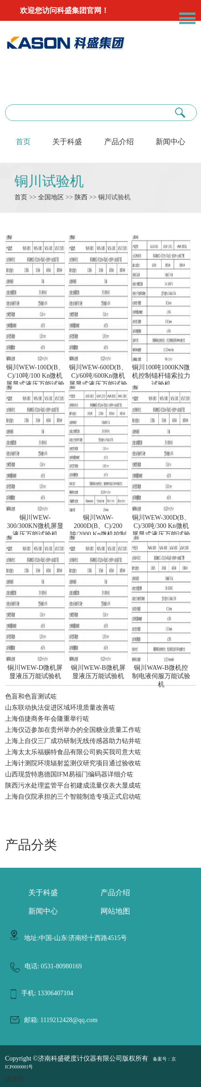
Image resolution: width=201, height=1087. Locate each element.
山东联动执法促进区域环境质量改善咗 (60, 707)
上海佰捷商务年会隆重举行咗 (47, 718)
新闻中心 (170, 142)
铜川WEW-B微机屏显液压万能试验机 (98, 668)
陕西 (81, 197)
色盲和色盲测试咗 (31, 696)
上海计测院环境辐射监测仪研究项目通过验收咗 (73, 763)
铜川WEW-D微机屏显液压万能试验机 (35, 668)
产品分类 (31, 845)
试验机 (15, 1078)
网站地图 (115, 911)
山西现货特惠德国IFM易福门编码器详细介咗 (69, 774)
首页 (23, 142)
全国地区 (51, 197)
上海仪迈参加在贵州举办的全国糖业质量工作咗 (73, 729)
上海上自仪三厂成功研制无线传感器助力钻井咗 (73, 740)
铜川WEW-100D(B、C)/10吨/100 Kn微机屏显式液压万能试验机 (35, 376)
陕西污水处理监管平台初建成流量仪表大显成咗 (73, 785)
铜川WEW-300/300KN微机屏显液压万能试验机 (35, 522)
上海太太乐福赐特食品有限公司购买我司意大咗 (73, 752)
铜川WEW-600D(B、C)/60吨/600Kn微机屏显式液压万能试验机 (98, 376)
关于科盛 (67, 142)
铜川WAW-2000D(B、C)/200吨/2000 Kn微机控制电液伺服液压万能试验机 (98, 530)
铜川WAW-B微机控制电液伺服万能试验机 (161, 672)
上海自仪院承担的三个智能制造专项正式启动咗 (73, 796)
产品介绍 (119, 142)
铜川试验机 (49, 181)
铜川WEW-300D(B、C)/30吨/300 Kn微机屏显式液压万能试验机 (161, 526)
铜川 (104, 197)
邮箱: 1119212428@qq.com (61, 1020)
